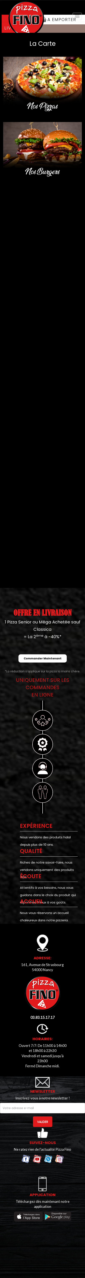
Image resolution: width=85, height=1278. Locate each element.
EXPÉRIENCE (36, 826)
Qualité (31, 851)
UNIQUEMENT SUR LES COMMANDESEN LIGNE (42, 687)
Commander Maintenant (42, 658)
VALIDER (42, 1122)
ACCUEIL (31, 901)
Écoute (30, 876)
